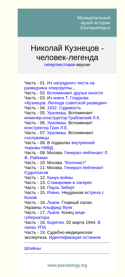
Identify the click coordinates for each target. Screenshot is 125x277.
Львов (53, 202)
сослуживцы (36, 137)
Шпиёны (32, 248)
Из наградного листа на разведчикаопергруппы (59, 85)
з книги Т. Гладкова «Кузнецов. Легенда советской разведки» (65, 100)
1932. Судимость (64, 107)
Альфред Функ (57, 207)
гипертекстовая (59, 64)
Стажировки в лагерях (69, 182)
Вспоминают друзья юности (75, 92)
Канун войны (60, 177)
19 (42, 232)
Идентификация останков (75, 237)
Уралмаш (56, 112)
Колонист (75, 162)
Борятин (55, 222)
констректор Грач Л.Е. (46, 127)
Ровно (53, 192)
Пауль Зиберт (61, 187)
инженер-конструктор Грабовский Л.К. (62, 117)
